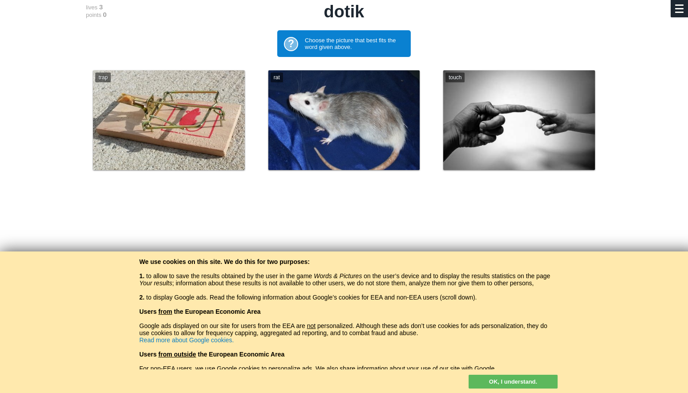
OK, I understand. (513, 381)
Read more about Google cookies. (186, 340)
